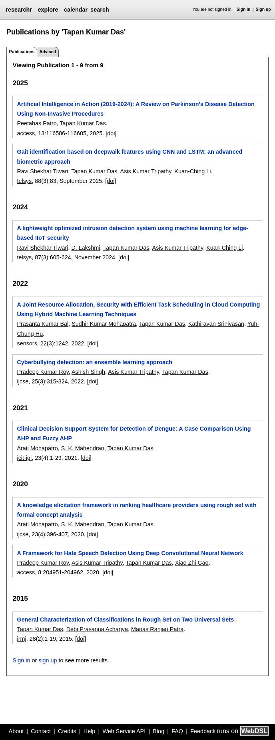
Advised (47, 51)
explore (48, 9)
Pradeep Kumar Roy (42, 372)
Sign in (244, 9)
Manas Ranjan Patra (157, 629)
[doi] (111, 133)
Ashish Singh (88, 372)
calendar (76, 9)
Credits (67, 731)
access (26, 133)
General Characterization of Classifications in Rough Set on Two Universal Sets (125, 619)
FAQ (177, 731)
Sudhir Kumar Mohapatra (104, 324)
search (99, 9)
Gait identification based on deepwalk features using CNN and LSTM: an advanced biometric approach (129, 156)
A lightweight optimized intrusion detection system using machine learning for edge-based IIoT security (132, 233)
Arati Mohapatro (37, 448)
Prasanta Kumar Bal (42, 324)
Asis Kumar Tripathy (145, 171)
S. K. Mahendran (82, 448)
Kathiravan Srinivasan (216, 324)
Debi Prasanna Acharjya (97, 629)
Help (90, 731)
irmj (21, 639)
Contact (41, 731)
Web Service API (123, 731)
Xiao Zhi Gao (192, 563)
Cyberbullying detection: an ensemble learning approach (94, 362)
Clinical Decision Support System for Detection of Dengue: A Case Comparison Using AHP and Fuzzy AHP (134, 433)
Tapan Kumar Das (83, 123)
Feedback (202, 731)
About (16, 731)
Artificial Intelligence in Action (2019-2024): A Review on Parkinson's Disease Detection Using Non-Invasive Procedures (135, 109)
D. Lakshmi (85, 248)
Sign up (263, 9)
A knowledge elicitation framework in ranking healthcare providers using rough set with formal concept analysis (136, 510)
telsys (24, 181)
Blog (158, 731)
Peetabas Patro (36, 123)
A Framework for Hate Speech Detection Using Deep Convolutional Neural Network (130, 553)
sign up (47, 660)
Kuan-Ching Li (192, 171)
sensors (27, 343)
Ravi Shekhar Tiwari (42, 171)
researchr (19, 9)
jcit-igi (24, 458)
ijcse (22, 381)
